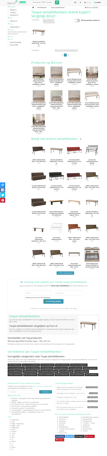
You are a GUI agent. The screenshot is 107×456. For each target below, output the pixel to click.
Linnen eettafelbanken (15, 371)
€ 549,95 (56, 79)
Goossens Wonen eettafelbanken (48, 371)
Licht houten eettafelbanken (78, 365)
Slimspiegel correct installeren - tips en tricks (77, 393)
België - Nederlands (18, 424)
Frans (13, 422)
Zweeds (14, 431)
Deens (14, 447)
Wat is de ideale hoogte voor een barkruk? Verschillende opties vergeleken (77, 408)
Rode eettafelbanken (91, 374)
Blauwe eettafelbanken (90, 368)
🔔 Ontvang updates (53, 301)
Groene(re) (23, 2)
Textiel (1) (13, 12)
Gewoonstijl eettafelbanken (16, 368)
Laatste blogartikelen (64, 383)
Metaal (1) (13, 10)
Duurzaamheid (87, 419)
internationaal (30, 408)
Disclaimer (62, 423)
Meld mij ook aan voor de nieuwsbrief (37, 297)
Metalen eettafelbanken (15, 374)
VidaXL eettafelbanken (77, 374)
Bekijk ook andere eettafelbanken (56, 139)
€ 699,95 (38, 102)
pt (12, 439)
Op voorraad (14, 45)
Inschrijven (45, 392)
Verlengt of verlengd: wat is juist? (77, 397)
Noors (13, 429)
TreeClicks (15, 398)
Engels (14, 441)
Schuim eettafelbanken (32, 368)
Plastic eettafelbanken (47, 365)
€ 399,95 (92, 79)
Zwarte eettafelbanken (66, 371)
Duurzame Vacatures (18, 408)
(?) (98, 20)
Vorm (10, 37)
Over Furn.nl (62, 419)
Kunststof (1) (14, 15)
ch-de (13, 433)
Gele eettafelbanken (47, 368)
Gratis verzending (15, 42)
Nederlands (15, 420)
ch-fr (13, 435)
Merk (10, 18)
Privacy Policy (63, 433)
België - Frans (16, 426)
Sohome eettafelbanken (30, 371)
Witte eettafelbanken (14, 365)
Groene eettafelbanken (81, 371)
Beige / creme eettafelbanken (31, 365)
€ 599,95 (74, 102)
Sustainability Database (19, 412)
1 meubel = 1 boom (89, 423)
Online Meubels (64, 417)
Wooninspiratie (87, 429)
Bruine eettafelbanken (30, 374)
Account (87, 2)
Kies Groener (16, 406)
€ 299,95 (38, 79)
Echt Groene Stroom (18, 404)
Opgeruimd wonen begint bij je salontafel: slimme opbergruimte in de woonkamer (77, 388)
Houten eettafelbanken (62, 374)
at (12, 449)
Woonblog (62, 421)
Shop (10, 24)
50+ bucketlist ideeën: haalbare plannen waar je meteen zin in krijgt (77, 402)
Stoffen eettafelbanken (62, 365)
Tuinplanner (86, 425)
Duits (13, 437)
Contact (85, 431)
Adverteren (86, 427)
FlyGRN (14, 402)
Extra (10, 39)
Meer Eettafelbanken (65, 273)
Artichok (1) (13, 21)
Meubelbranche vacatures (91, 417)
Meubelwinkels (63, 427)
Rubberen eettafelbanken (46, 374)
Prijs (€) (11, 30)
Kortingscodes (87, 421)
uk (12, 445)
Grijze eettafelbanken (61, 368)
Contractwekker (16, 410)
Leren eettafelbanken (75, 368)
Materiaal (11, 7)
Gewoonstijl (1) (15, 27)
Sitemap (61, 425)
